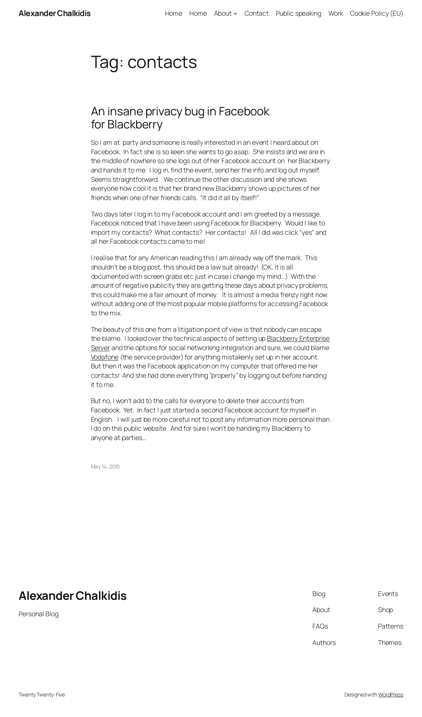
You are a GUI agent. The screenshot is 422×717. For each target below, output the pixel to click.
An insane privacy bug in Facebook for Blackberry (180, 118)
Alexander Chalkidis (55, 12)
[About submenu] (235, 13)
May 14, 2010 (105, 466)
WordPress (390, 694)
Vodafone (105, 356)
